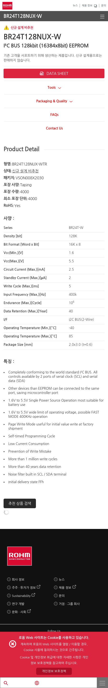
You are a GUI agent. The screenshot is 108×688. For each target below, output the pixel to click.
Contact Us (54, 128)
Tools (54, 87)
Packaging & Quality (54, 101)
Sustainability (21, 595)
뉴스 (75, 5)
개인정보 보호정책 (54, 671)
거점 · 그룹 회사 (69, 603)
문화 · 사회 (19, 612)
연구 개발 (18, 603)
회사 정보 (18, 579)
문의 (103, 5)
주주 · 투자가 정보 (24, 587)
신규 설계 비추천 (25, 171)
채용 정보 (87, 5)
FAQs (54, 114)
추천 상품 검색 (19, 503)
